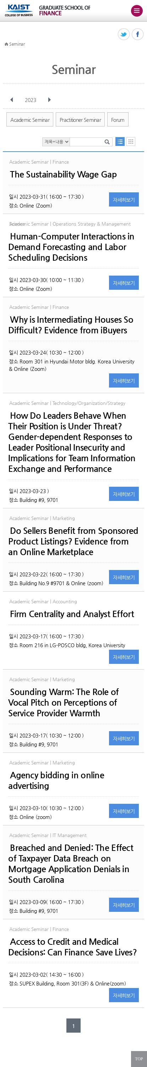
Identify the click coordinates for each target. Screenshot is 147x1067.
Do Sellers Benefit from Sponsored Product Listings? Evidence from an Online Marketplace (73, 541)
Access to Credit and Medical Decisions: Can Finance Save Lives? (72, 947)
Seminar (17, 43)
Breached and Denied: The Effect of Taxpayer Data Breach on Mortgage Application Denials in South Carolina (70, 864)
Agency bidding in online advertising (56, 780)
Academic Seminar (29, 120)
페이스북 (138, 34)
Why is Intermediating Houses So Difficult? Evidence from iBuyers (70, 325)
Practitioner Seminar (80, 120)
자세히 (124, 200)
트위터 (124, 34)
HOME (6, 44)
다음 (49, 100)
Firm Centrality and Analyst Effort (72, 614)
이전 (12, 100)
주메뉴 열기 (137, 11)
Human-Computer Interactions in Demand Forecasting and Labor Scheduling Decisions (71, 246)
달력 (130, 141)
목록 (120, 141)
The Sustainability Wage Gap (63, 174)
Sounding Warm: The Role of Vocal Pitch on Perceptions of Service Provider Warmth (63, 702)
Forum (118, 120)
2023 (31, 100)
